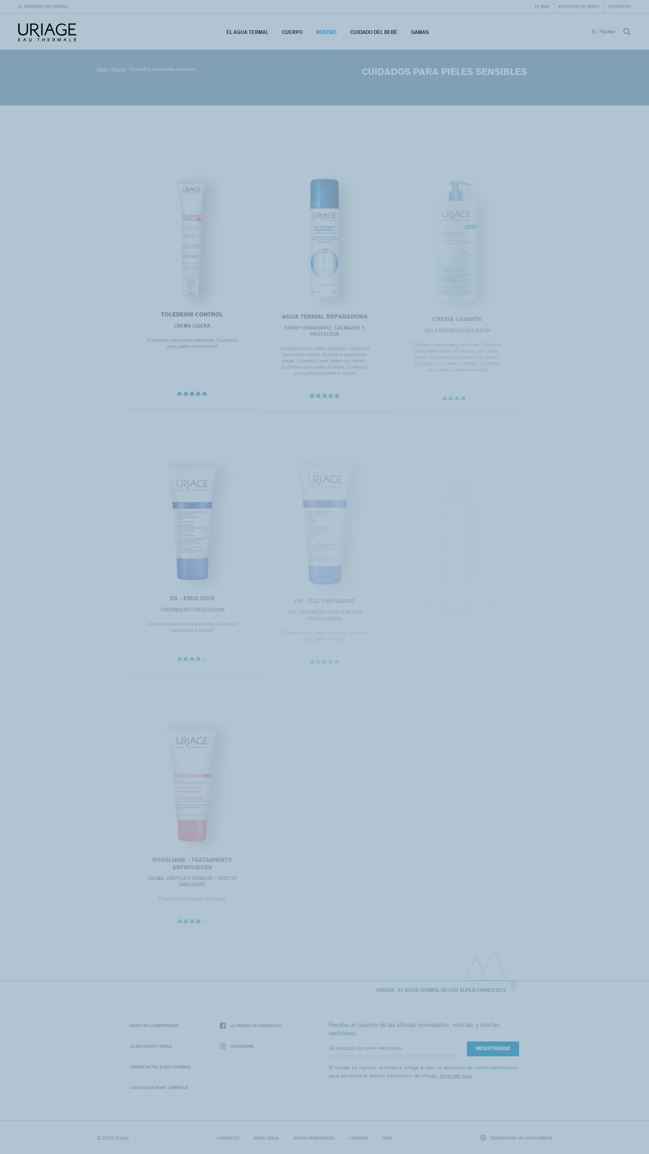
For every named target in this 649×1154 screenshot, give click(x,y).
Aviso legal (266, 1137)
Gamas (420, 32)
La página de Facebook (250, 1025)
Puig (387, 1137)
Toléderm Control (192, 316)
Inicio (102, 69)
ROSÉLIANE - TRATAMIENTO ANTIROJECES (192, 866)
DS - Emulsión (192, 600)
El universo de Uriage (42, 6)
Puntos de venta (580, 6)
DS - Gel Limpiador (324, 603)
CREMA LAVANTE (457, 321)
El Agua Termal (247, 32)
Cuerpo (292, 32)
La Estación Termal (151, 1046)
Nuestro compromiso (154, 1025)
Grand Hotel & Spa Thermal (160, 1066)
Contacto (619, 6)
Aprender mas (456, 1075)
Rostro (326, 32)
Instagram (236, 1046)
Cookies (358, 1137)
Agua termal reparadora (324, 318)
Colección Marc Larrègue (159, 1087)
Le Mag (542, 6)
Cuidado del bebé (373, 32)
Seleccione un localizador (516, 1138)
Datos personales (314, 1137)
